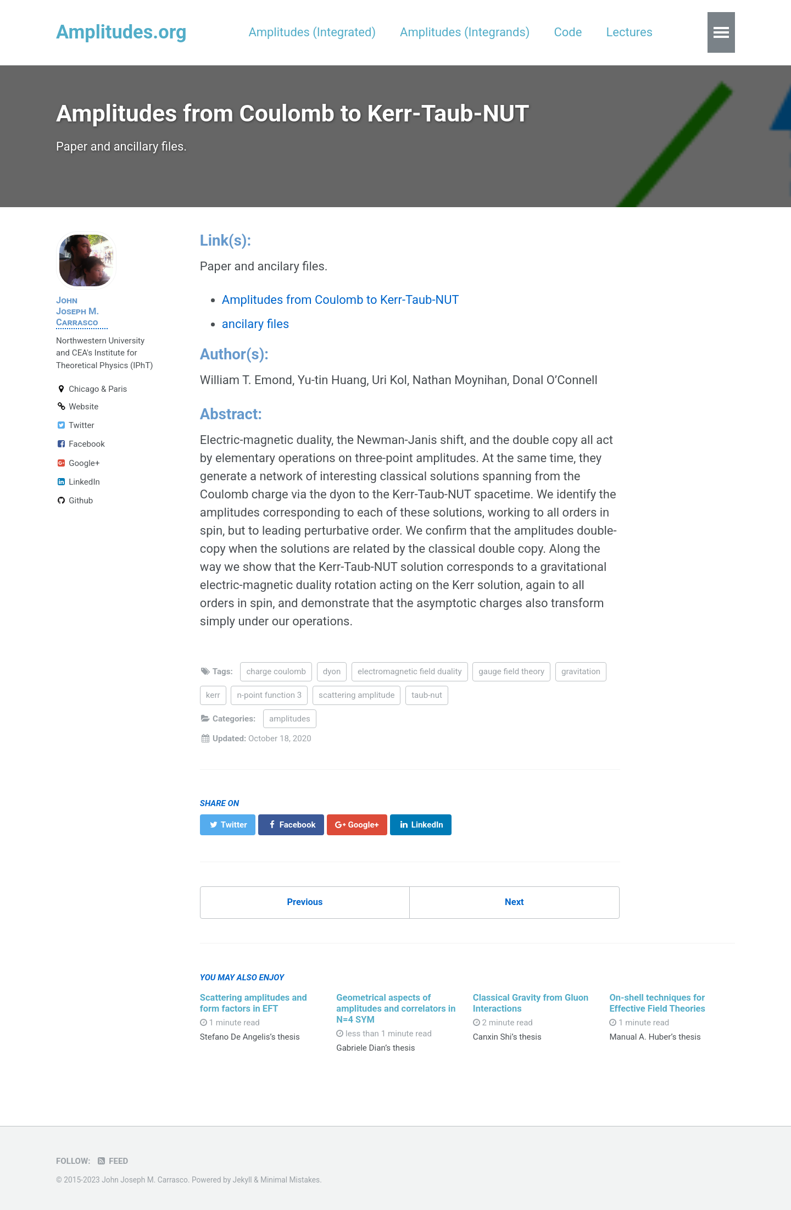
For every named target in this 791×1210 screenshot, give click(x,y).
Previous (304, 902)
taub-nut (426, 695)
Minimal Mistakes (290, 1179)
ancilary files (255, 324)
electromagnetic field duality (410, 671)
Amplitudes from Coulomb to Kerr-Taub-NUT (340, 300)
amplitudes (289, 719)
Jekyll (242, 1179)
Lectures (629, 32)
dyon (332, 671)
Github (74, 501)
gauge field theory (511, 671)
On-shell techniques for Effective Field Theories (657, 1003)
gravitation (580, 671)
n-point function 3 (269, 695)
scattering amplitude (356, 695)
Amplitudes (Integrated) (312, 32)
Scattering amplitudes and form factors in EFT (253, 1003)
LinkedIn (78, 482)
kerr (213, 695)
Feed (112, 1161)
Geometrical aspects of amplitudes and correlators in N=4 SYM (395, 1008)
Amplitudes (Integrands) (465, 32)
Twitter (75, 425)
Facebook (80, 444)
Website (77, 407)
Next (514, 902)
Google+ (77, 463)
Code (568, 32)
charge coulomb (276, 671)
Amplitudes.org (121, 32)
